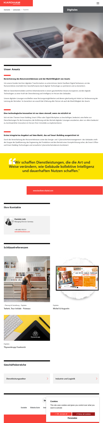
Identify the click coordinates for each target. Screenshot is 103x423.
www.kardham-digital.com (43, 190)
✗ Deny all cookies (83, 414)
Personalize (72, 418)
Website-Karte (35, 407)
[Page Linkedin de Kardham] (45, 400)
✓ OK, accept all (61, 414)
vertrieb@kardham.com (22, 231)
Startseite (7, 10)
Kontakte (24, 407)
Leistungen (16, 10)
